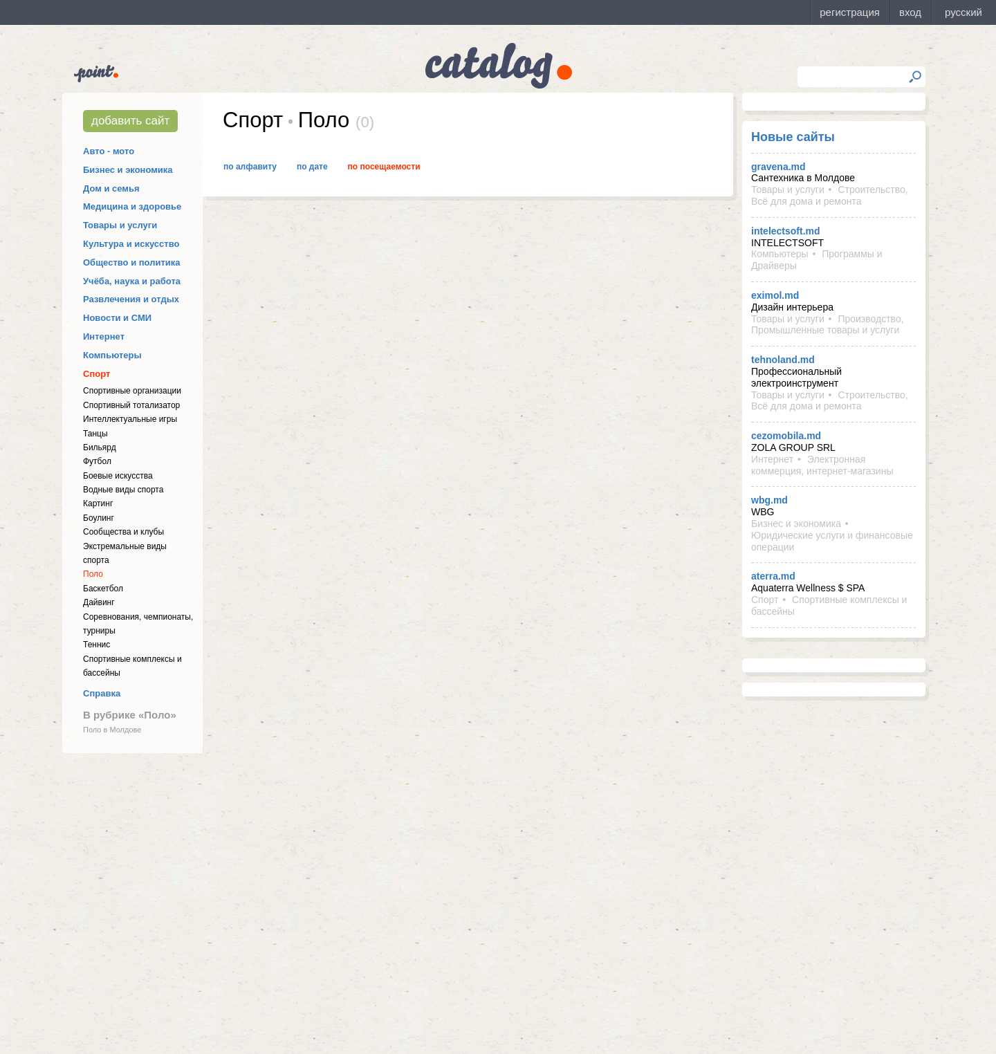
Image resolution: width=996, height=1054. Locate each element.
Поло (93, 574)
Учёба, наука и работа (132, 281)
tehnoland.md (783, 359)
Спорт (96, 374)
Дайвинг (99, 602)
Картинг (98, 503)
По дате (312, 167)
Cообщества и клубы (123, 532)
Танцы (95, 433)
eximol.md (775, 295)
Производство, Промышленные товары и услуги (827, 324)
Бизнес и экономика (128, 170)
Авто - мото (108, 151)
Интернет (103, 336)
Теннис (96, 644)
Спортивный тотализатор (131, 405)
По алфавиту (250, 167)
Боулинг (98, 518)
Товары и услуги (120, 225)
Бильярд (99, 447)
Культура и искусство (131, 244)
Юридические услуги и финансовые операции (832, 541)
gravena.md (778, 166)
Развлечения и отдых (131, 299)
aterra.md (773, 576)
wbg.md (769, 500)
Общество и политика (132, 262)
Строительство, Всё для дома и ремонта (829, 195)
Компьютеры (112, 355)
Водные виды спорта (123, 489)
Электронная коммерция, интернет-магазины (822, 465)
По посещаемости (384, 167)
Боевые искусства (118, 476)
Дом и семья (111, 188)
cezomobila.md (786, 435)
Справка (101, 693)
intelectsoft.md (785, 231)
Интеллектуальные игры (130, 419)
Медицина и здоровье (132, 206)
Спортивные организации (132, 391)
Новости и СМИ (117, 318)
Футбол (97, 461)
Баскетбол (103, 588)
